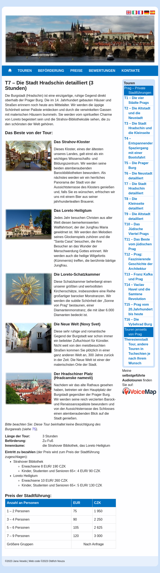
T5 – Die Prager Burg (136, 165)
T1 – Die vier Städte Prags (136, 100)
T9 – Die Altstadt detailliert (137, 216)
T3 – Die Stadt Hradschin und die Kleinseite (138, 128)
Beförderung (51, 70)
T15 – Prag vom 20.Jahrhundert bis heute (138, 309)
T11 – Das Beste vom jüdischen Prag (138, 244)
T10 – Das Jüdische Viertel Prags (136, 229)
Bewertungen (102, 70)
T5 (34, 429)
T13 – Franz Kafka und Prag (138, 277)
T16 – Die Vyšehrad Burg (138, 322)
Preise (76, 70)
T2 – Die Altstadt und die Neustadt (137, 113)
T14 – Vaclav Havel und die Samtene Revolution (137, 292)
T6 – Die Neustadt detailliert (138, 176)
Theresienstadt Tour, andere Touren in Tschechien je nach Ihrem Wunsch (137, 351)
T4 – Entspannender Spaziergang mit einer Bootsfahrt (138, 148)
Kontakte (130, 70)
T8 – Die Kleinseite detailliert (134, 203)
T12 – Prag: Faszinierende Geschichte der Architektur (138, 261)
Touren (25, 70)
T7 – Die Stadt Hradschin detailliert (135, 188)
